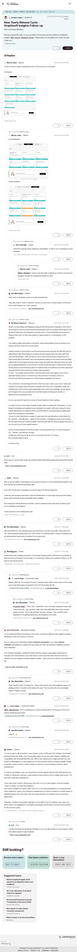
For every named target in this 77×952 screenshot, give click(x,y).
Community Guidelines (49, 950)
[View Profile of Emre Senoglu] (21, 245)
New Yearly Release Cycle (22, 38)
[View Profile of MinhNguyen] (12, 552)
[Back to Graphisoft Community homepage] (13, 3)
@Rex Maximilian (11, 710)
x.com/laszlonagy (51, 588)
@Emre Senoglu (24, 273)
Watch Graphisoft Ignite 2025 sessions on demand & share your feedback (20, 882)
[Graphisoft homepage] (67, 937)
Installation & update (13, 896)
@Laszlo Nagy (19, 607)
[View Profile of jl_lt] (8, 456)
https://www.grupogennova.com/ (15, 466)
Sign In (74, 4)
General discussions (13, 887)
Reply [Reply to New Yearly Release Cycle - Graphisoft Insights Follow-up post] (68, 48)
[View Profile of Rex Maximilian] (17, 293)
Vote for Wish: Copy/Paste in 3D (16, 667)
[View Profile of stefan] (9, 750)
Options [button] (72, 12)
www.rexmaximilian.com (36, 308)
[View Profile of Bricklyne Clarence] (18, 323)
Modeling (10, 920)
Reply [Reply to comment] (68, 125)
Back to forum (12, 864)
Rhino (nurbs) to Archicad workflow (21, 917)
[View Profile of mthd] (9, 478)
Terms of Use (35, 950)
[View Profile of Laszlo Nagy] (19, 578)
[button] (55, 48)
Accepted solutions (39, 864)
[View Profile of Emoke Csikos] (17, 18)
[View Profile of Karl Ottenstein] (13, 630)
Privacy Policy (23, 950)
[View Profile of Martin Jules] (12, 63)
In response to (19, 132)
